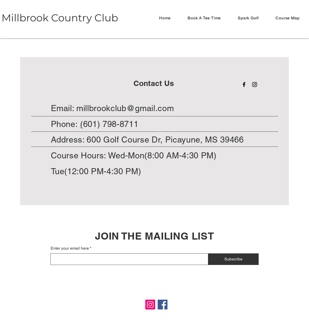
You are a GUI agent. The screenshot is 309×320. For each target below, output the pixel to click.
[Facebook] (244, 84)
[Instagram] (254, 84)
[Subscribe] (233, 259)
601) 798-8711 (111, 124)
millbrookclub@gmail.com (125, 108)
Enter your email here (70, 248)
